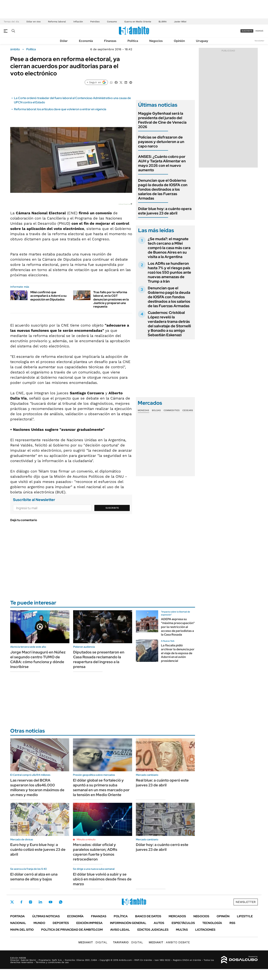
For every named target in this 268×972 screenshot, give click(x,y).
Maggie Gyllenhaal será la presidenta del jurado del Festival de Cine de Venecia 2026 (162, 120)
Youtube (50, 902)
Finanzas (110, 41)
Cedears (187, 410)
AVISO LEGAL (120, 930)
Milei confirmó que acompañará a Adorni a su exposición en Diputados (48, 295)
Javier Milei (180, 21)
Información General (128, 923)
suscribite (247, 31)
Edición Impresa (89, 923)
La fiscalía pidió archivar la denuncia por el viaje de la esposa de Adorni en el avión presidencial (177, 653)
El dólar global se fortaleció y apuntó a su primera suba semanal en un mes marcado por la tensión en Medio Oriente (101, 787)
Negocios (156, 41)
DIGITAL (92, 942)
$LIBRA (163, 21)
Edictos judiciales (152, 930)
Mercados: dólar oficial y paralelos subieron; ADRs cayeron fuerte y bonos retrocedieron (95, 852)
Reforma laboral (57, 21)
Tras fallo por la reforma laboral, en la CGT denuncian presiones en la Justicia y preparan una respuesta (111, 299)
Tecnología (212, 923)
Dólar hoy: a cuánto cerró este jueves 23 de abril (162, 847)
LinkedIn (40, 902)
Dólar (64, 41)
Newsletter (259, 41)
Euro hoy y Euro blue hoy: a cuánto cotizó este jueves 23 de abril (38, 849)
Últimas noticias (46, 916)
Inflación (78, 21)
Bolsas (156, 410)
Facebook (21, 902)
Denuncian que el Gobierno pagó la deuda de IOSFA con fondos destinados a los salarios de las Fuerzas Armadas (162, 189)
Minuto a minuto (86, 839)
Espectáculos (183, 923)
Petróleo (95, 21)
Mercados (177, 916)
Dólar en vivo (33, 21)
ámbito (15, 49)
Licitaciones (205, 930)
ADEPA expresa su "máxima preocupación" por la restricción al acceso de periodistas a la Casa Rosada (178, 627)
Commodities (172, 410)
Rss (232, 923)
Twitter (12, 902)
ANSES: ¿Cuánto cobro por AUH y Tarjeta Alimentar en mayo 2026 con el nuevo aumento (162, 163)
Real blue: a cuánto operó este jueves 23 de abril (162, 783)
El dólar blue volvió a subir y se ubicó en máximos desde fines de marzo (102, 879)
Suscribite (112, 508)
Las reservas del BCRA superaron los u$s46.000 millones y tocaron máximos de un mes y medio (37, 787)
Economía (86, 41)
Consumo (112, 21)
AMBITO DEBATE (169, 942)
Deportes (61, 923)
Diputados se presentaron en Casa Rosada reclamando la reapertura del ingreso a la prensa (98, 659)
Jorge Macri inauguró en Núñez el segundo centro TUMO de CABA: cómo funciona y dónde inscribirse (38, 659)
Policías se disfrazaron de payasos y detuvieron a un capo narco (161, 142)
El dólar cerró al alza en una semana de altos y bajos (34, 877)
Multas (182, 930)
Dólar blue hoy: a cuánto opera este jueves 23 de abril (165, 211)
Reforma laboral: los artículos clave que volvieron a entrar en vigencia (60, 109)
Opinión (179, 41)
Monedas (143, 410)
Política (132, 41)
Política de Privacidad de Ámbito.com (72, 930)
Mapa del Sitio (22, 930)
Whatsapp (60, 902)
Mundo (39, 923)
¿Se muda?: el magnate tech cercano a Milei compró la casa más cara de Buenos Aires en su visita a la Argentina (169, 247)
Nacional (18, 923)
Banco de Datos (148, 916)
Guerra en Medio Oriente (137, 21)
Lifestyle (245, 916)
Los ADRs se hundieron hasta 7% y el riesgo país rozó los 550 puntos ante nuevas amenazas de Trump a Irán (169, 272)
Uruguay (202, 41)
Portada (17, 916)
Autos (159, 923)
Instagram (30, 902)
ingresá (259, 31)
